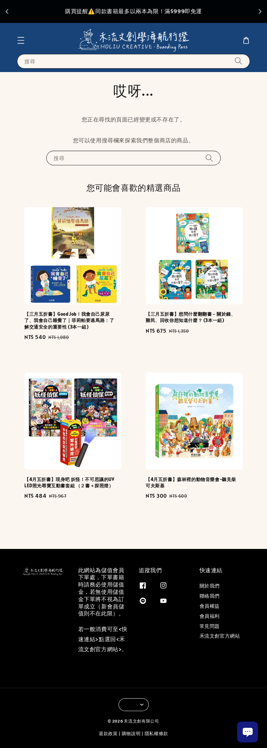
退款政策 (108, 734)
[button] (21, 40)
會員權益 (210, 606)
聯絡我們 (210, 596)
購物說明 (131, 734)
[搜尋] (238, 61)
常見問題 (210, 626)
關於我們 (210, 586)
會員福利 (210, 616)
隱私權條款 (157, 734)
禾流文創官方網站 (220, 636)
